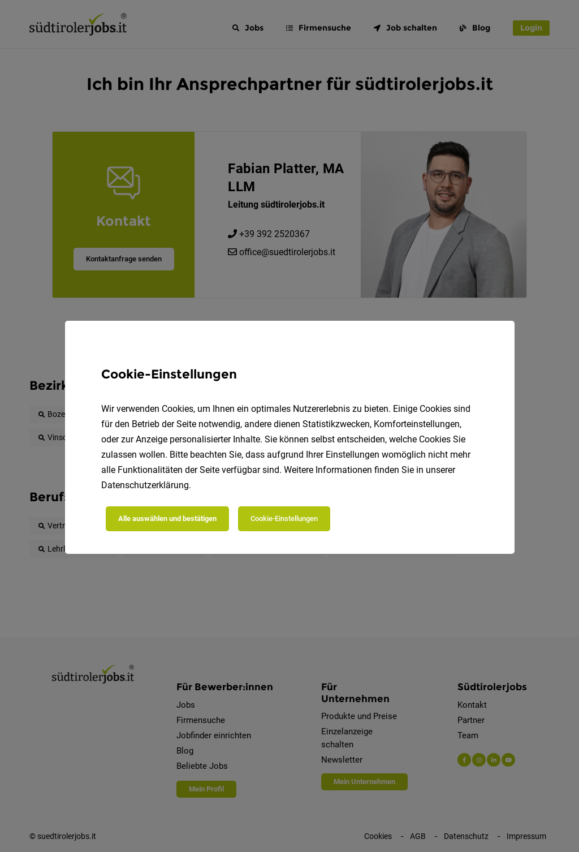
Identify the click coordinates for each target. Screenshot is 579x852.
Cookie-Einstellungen (284, 518)
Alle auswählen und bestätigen (167, 518)
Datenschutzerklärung (145, 485)
